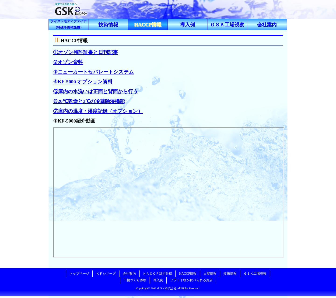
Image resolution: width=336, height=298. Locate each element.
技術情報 (108, 25)
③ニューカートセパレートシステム (93, 72)
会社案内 (267, 25)
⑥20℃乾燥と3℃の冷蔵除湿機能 (89, 101)
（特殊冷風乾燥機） (69, 24)
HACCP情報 (148, 25)
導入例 (187, 25)
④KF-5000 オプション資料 (82, 81)
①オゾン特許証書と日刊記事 (85, 52)
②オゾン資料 (68, 62)
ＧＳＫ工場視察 (227, 25)
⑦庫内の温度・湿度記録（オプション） (98, 111)
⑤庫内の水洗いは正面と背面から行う (95, 91)
